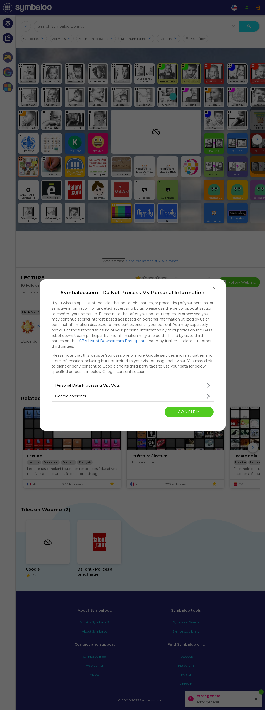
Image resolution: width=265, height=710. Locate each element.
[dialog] (133, 355)
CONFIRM (189, 411)
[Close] (215, 289)
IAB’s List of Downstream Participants (112, 341)
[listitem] (133, 385)
